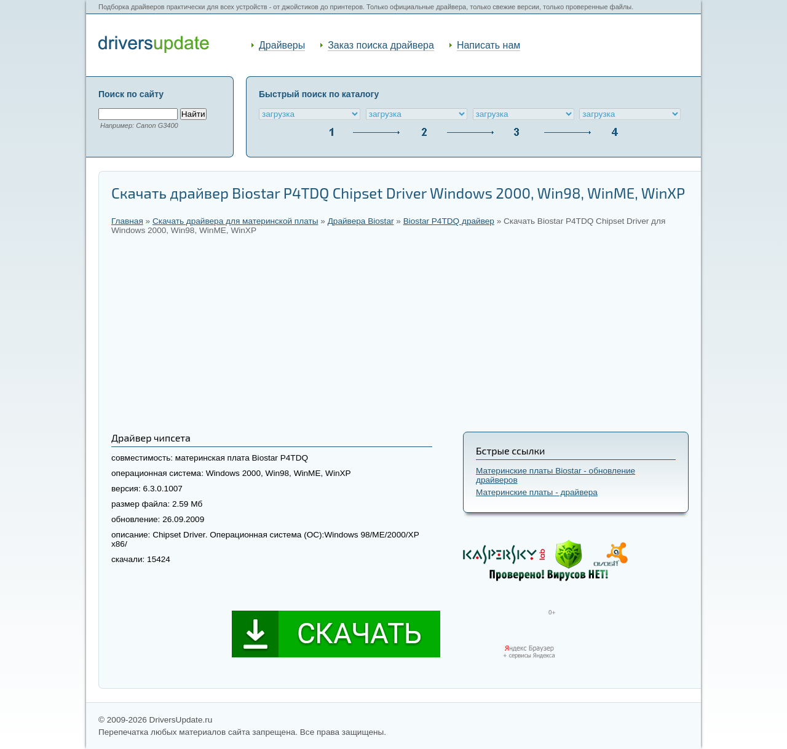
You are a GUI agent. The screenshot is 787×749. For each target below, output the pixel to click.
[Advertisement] (400, 333)
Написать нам (488, 45)
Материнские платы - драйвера (537, 492)
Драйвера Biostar (361, 221)
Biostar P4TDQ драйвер (448, 221)
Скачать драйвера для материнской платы (235, 221)
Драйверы (282, 45)
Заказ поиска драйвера (381, 45)
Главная (127, 221)
